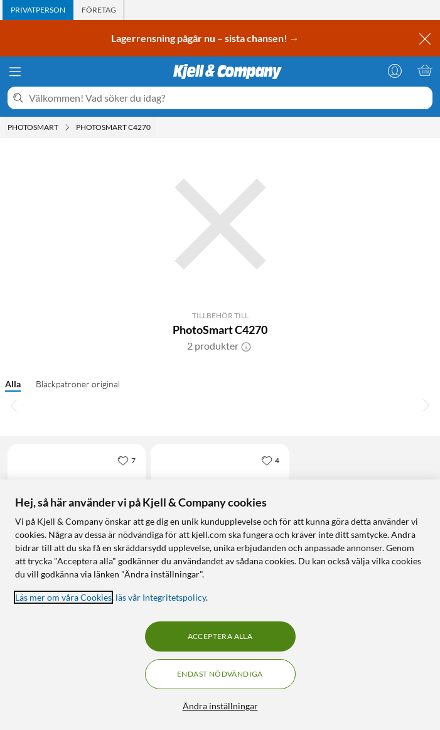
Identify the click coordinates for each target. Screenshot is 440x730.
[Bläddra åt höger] (426, 405)
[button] (246, 345)
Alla (13, 383)
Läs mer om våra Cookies (63, 597)
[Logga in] (395, 70)
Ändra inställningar (220, 705)
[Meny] (15, 71)
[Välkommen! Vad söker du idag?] (228, 97)
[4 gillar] (270, 460)
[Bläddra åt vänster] (14, 405)
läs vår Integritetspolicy (160, 597)
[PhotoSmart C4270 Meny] (154, 127)
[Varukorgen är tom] (425, 70)
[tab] (38, 10)
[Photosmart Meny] (67, 127)
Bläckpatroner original (78, 383)
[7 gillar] (126, 460)
